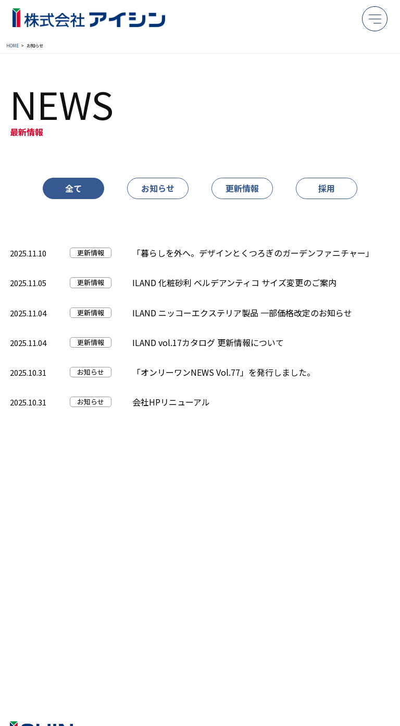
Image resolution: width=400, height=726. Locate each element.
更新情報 (242, 188)
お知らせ (157, 188)
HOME (12, 45)
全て (73, 188)
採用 (326, 188)
